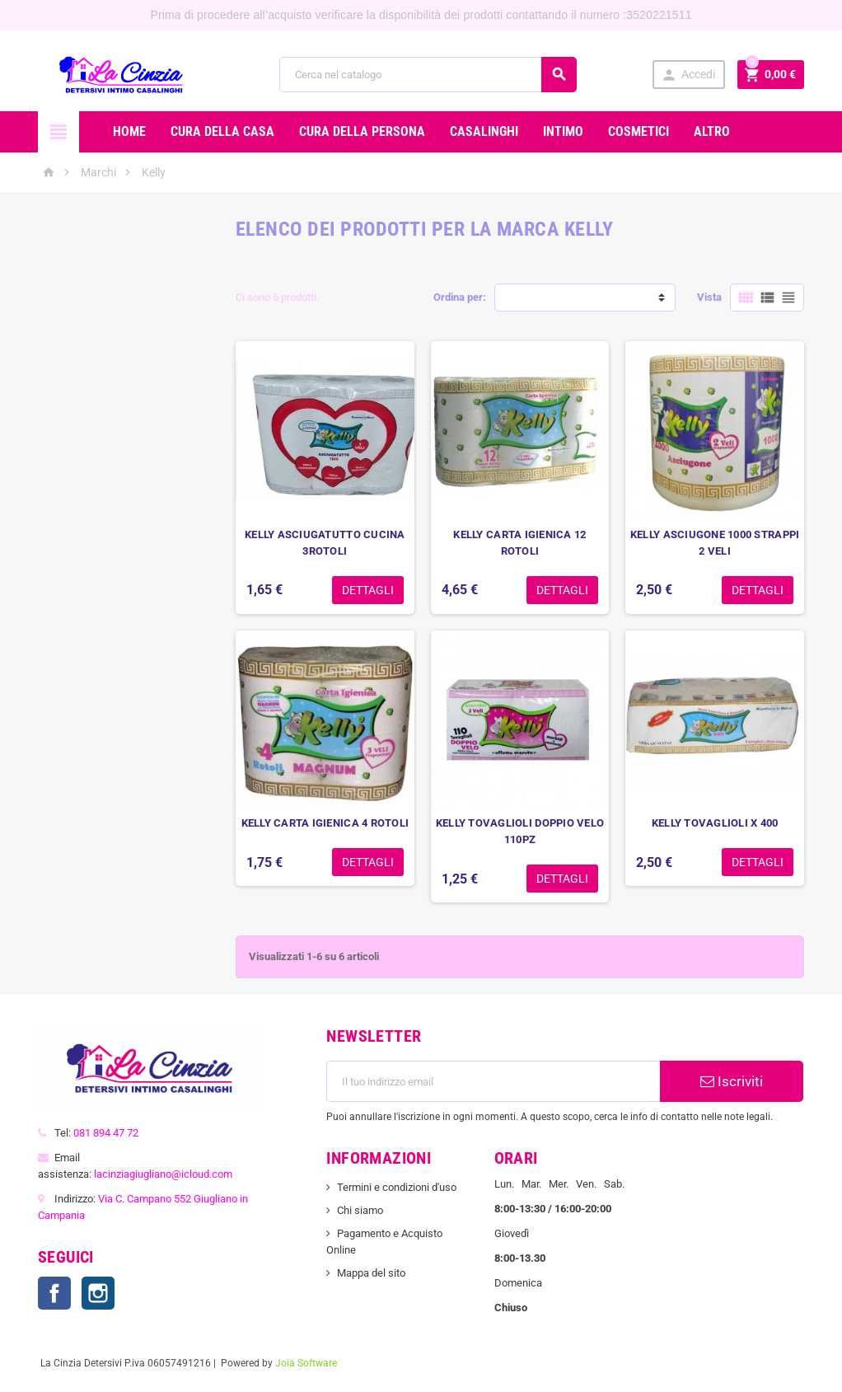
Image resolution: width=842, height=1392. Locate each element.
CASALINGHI (484, 131)
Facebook (54, 1293)
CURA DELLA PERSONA (362, 131)
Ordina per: (459, 297)
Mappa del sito (371, 1273)
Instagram (98, 1293)
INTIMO (563, 131)
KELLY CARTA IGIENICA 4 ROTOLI (325, 823)
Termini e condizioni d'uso (396, 1187)
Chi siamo (360, 1210)
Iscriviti (731, 1081)
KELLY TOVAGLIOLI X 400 (715, 823)
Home (129, 131)
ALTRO (712, 131)
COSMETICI (638, 131)
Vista (709, 297)
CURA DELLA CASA (222, 131)
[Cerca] (428, 74)
